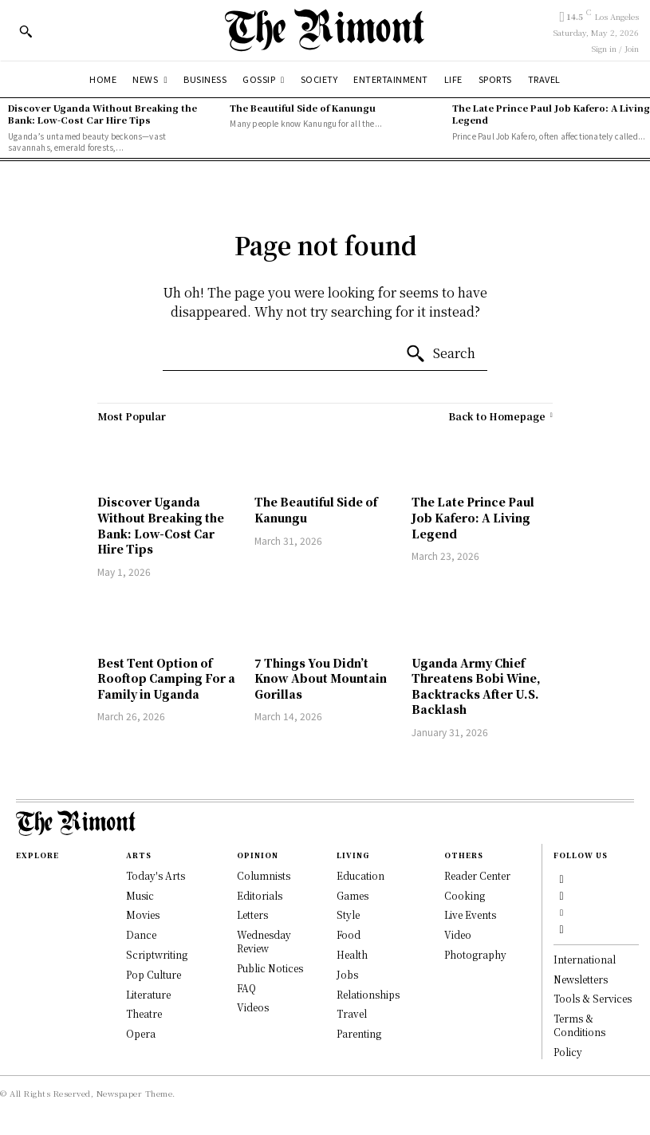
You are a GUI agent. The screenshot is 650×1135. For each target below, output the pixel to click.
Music (140, 895)
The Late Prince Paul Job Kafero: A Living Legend (551, 113)
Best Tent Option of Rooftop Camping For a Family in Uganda (166, 678)
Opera (141, 1033)
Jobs (347, 974)
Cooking (464, 895)
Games (352, 895)
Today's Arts (155, 875)
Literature (148, 994)
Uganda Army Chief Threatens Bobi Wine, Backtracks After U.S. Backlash (476, 686)
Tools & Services (592, 999)
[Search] (440, 354)
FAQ (246, 988)
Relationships (368, 994)
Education (360, 875)
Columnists (263, 875)
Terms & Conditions (579, 1025)
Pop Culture (153, 974)
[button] (25, 31)
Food (348, 934)
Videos (253, 1007)
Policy (567, 1051)
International (584, 959)
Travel (352, 1013)
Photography (475, 954)
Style (348, 914)
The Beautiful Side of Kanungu (303, 107)
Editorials (259, 895)
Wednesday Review (264, 941)
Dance (141, 934)
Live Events (470, 914)
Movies (143, 914)
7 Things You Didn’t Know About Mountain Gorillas (320, 678)
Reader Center (477, 875)
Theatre (144, 1013)
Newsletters (580, 979)
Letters (252, 914)
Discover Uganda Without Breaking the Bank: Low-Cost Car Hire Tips (102, 113)
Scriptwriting (156, 954)
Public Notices (270, 968)
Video (457, 934)
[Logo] (324, 30)
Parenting (359, 1033)
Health (352, 954)
